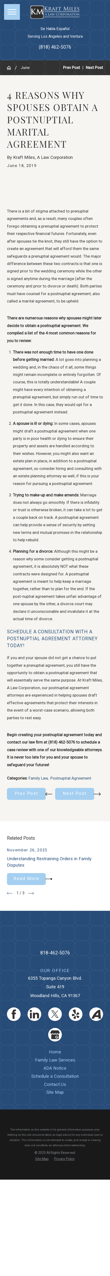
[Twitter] (55, 1014)
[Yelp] (75, 1014)
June (25, 67)
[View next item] (31, 893)
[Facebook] (14, 1014)
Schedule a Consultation (55, 1076)
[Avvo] (96, 1014)
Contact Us (55, 1084)
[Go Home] (11, 68)
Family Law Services (55, 1059)
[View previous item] (9, 893)
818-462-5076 (55, 953)
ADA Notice (55, 1068)
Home (55, 1051)
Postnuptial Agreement (70, 778)
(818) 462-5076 (55, 46)
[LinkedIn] (34, 1014)
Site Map (55, 1092)
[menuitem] (55, 1052)
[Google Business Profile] (55, 1035)
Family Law (38, 778)
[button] (12, 12)
